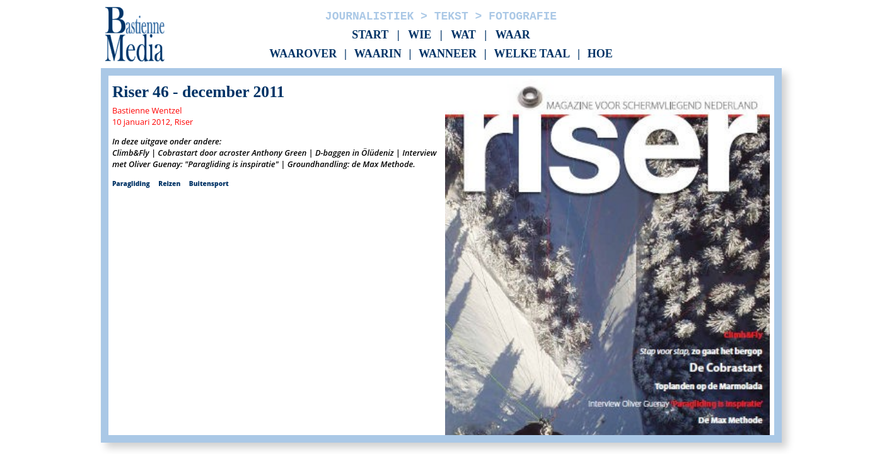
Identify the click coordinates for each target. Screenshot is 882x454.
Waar (513, 34)
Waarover (303, 54)
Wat (463, 34)
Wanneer (448, 54)
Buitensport (209, 183)
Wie (419, 34)
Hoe (600, 54)
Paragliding (131, 183)
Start (370, 34)
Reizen (169, 183)
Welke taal (532, 54)
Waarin (378, 54)
